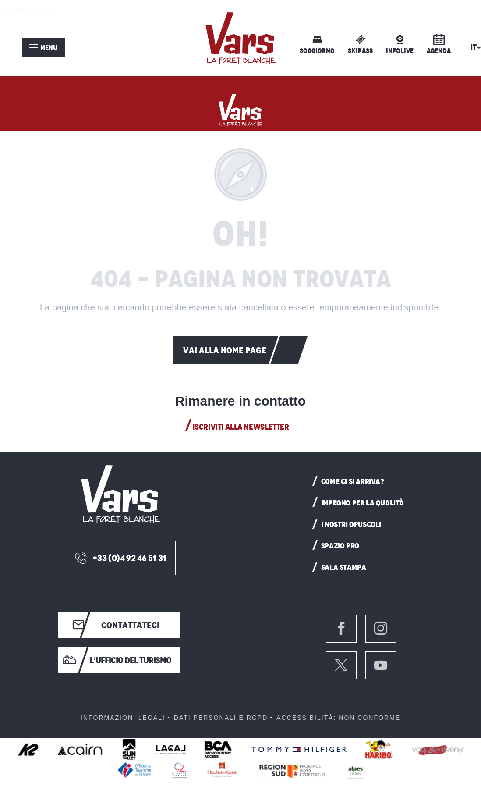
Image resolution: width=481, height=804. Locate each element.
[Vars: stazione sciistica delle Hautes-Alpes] (240, 107)
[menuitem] (240, 38)
